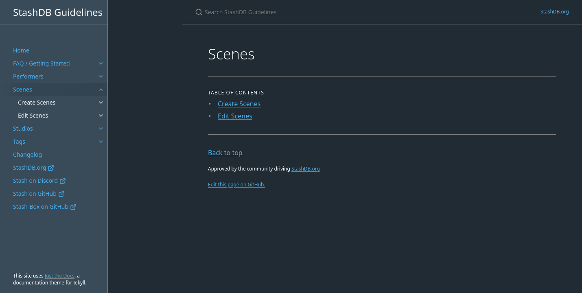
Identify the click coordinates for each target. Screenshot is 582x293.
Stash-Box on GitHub (45, 206)
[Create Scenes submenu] (100, 102)
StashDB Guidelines (58, 12)
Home (21, 50)
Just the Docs (59, 275)
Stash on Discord (39, 180)
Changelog (27, 154)
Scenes (22, 89)
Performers (28, 76)
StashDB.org (33, 167)
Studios (23, 128)
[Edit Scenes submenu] (100, 115)
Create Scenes (36, 102)
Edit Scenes (33, 115)
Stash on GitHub (39, 193)
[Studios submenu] (100, 128)
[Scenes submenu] (100, 89)
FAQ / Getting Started (41, 63)
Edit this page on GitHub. (236, 184)
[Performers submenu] (100, 76)
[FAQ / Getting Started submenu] (100, 63)
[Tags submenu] (100, 141)
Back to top (225, 152)
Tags (19, 141)
